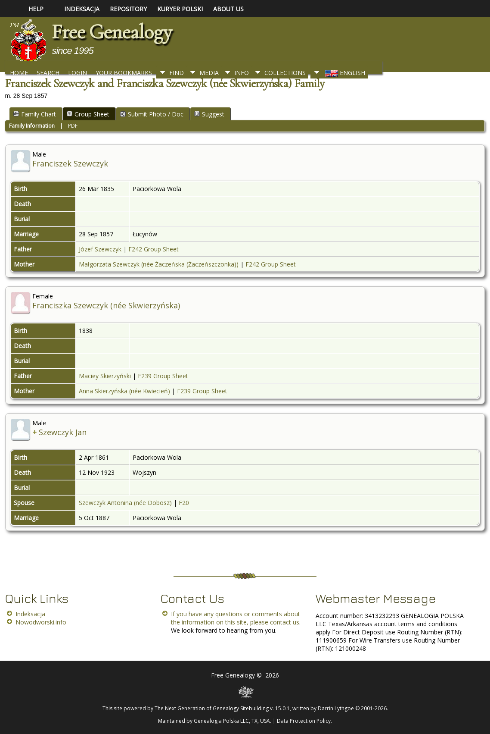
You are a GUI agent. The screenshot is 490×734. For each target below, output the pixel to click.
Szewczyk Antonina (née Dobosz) (125, 503)
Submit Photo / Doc (151, 114)
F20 (184, 503)
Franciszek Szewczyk (70, 163)
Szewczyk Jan (63, 432)
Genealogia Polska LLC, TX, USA (232, 721)
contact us (284, 622)
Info (241, 73)
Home (19, 73)
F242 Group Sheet (153, 249)
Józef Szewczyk (100, 249)
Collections (285, 73)
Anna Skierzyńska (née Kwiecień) (124, 391)
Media (209, 73)
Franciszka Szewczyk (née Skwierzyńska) (106, 305)
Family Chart (34, 114)
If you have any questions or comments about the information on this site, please (235, 618)
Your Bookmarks (124, 73)
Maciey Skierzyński (105, 376)
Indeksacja (30, 614)
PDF (73, 125)
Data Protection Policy (304, 721)
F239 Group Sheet (163, 376)
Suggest (209, 114)
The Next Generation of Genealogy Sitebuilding (212, 708)
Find (176, 73)
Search (48, 73)
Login (77, 73)
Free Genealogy (111, 31)
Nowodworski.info (41, 622)
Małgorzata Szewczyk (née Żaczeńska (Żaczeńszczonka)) (159, 264)
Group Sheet (88, 114)
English (344, 73)
